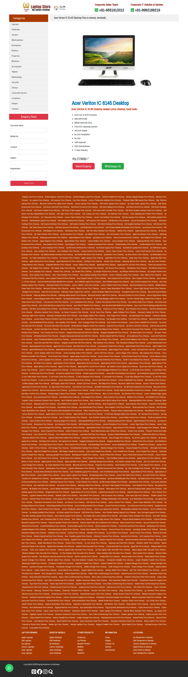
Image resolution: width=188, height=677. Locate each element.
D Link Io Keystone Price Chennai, (88, 377)
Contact (15, 109)
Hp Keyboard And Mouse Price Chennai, (78, 298)
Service (15, 88)
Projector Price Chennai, (104, 465)
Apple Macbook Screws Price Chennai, (70, 349)
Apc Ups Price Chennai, (157, 261)
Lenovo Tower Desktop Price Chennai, (79, 217)
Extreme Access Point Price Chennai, (63, 587)
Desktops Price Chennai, (93, 261)
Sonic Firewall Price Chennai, (147, 451)
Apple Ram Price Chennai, (140, 546)
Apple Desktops (55, 637)
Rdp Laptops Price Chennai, (150, 353)
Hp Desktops (54, 643)
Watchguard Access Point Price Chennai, (116, 617)
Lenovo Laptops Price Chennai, (87, 203)
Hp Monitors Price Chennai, (114, 254)
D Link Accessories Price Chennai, (82, 370)
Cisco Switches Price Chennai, (67, 434)
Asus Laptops (27, 649)
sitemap (57, 664)
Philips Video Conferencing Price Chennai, (104, 573)
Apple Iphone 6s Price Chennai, (88, 363)
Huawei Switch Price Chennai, (92, 570)
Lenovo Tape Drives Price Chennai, (143, 424)
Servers (15, 35)
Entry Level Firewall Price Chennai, (99, 451)
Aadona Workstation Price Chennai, (58, 604)
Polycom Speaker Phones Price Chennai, (64, 522)
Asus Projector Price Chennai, (137, 404)
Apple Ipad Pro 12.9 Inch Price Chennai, (132, 265)
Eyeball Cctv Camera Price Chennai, (84, 539)
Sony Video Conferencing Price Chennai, (104, 614)
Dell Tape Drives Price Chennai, (69, 214)
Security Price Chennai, (129, 536)
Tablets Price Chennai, (125, 231)
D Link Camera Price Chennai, (150, 465)
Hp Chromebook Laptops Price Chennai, (151, 373)
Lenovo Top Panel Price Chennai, (143, 349)
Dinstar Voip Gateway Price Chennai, (94, 529)
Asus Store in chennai (141, 649)
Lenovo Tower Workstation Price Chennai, (117, 288)
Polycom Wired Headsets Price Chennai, (137, 519)
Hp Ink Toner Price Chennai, (101, 312)
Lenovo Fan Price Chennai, (104, 353)
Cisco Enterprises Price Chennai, (82, 302)
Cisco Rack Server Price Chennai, (51, 444)
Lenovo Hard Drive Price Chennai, (104, 380)
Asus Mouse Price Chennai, (67, 407)
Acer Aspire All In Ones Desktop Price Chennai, (101, 516)
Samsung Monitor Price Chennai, (134, 261)
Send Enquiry (83, 166)
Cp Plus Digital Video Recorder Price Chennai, (113, 550)
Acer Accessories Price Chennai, (119, 234)
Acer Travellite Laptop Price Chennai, (79, 536)
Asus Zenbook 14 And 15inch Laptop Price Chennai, (109, 400)
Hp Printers (81, 640)
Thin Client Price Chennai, (143, 587)
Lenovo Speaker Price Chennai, (50, 360)
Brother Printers (83, 643)
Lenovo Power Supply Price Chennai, (76, 360)
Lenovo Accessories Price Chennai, (126, 237)
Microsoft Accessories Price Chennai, (54, 390)
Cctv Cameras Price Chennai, (150, 536)
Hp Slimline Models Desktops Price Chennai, (57, 254)
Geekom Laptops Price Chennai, (82, 624)
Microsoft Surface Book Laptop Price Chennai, (145, 488)
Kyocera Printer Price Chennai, (154, 522)
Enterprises (16, 46)
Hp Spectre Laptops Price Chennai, (69, 373)
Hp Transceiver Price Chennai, (52, 217)
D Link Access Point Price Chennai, (42, 373)
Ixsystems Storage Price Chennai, (42, 567)
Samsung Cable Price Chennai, (34, 315)
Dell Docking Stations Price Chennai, (60, 505)
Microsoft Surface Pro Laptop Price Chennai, (57, 203)
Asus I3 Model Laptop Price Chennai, (88, 281)
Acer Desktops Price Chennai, (68, 251)
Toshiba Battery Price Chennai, (126, 244)
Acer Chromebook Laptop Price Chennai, (115, 472)
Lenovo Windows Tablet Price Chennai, (106, 292)
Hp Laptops (26, 643)
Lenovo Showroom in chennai (144, 643)
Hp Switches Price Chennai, (119, 214)
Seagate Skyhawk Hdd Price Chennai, (115, 332)
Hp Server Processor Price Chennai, (75, 312)
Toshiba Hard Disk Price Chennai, (154, 434)
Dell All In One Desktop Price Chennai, (44, 309)
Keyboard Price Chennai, (116, 326)
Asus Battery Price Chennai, (69, 397)
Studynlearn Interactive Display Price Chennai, (113, 597)
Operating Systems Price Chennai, (146, 529)
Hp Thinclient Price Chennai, (149, 414)
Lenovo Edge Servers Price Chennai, (107, 519)
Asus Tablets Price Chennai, (151, 275)
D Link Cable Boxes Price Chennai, (35, 377)
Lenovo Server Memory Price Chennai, (134, 339)
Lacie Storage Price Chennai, (108, 339)
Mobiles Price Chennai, (136, 397)
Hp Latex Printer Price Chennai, (154, 475)
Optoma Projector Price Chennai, (111, 539)
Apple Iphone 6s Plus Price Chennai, (114, 363)
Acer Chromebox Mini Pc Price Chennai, (55, 519)
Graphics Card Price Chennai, (33, 197)
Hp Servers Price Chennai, (75, 502)
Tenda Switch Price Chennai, (132, 624)
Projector (16, 56)
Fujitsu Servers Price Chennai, (149, 607)
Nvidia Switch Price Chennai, (155, 556)
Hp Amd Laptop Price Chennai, (94, 373)
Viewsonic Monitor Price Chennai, (34, 438)
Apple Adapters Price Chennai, (51, 241)
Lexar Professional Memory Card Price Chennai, (52, 339)
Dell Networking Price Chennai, (99, 444)
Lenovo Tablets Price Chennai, (84, 265)
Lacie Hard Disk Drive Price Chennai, (93, 434)
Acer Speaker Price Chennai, (66, 322)
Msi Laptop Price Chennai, (68, 441)
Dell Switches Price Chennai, (155, 380)
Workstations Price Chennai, (56, 468)
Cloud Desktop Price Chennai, (126, 465)
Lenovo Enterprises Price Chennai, (116, 424)
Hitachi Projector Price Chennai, (78, 431)
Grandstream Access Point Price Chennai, (96, 594)
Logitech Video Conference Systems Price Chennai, (41, 400)
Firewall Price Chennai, (146, 444)
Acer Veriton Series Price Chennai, (141, 302)
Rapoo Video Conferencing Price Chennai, (75, 577)
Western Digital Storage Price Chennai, (140, 197)
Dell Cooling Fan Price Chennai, (94, 214)
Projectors (81, 637)
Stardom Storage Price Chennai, (113, 448)
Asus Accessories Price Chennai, (46, 397)
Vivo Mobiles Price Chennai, (156, 397)
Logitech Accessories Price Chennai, (112, 492)
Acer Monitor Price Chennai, (70, 309)
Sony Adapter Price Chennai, (76, 244)
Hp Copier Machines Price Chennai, (58, 465)
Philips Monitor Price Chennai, (33, 265)
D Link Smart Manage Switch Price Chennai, (121, 414)
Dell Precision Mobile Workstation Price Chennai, (123, 227)
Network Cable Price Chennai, (67, 495)
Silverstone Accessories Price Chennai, (49, 502)
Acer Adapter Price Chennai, (151, 237)
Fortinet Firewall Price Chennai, (113, 197)
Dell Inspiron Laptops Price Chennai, (129, 461)
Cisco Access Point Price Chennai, (56, 302)
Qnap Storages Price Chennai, (148, 427)
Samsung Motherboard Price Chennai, (92, 421)
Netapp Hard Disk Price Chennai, (58, 492)
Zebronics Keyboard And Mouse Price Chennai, (102, 329)
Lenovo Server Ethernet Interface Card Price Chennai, (54, 319)
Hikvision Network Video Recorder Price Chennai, (40, 553)
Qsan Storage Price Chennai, (53, 573)
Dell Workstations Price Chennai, (93, 227)
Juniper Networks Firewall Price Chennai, (150, 560)
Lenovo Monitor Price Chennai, (33, 414)
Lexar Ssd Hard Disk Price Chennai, (47, 343)
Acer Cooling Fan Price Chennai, (53, 332)
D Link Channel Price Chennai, (87, 482)
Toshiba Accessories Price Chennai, (100, 244)
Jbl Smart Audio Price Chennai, (141, 332)
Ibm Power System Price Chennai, (87, 499)
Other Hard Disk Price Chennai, (138, 495)
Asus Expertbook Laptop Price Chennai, (65, 478)
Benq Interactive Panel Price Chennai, (44, 577)
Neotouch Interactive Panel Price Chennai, (71, 614)
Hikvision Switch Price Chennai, (148, 543)
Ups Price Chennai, (80, 200)
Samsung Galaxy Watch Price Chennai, (72, 295)
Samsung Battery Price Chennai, (149, 241)
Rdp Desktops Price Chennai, (104, 343)
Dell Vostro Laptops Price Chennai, (113, 203)
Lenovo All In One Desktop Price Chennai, (121, 373)
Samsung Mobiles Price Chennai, (141, 400)
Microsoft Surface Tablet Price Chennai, (103, 295)
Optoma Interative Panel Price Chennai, (140, 539)
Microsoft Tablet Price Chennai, (130, 383)
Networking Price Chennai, (156, 526)
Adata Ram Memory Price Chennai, (51, 543)
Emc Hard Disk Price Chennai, (45, 485)
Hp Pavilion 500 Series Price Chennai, (89, 254)
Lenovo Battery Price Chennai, (99, 241)
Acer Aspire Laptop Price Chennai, (94, 478)
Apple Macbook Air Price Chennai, (42, 261)
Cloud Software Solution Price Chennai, (121, 458)
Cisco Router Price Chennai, (58, 356)
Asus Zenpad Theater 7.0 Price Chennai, (92, 278)
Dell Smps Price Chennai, (108, 383)
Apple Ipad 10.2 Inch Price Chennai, (35, 387)
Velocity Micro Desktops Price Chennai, (139, 611)
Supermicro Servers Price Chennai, (85, 611)
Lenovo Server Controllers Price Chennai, (90, 319)
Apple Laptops (27, 637)
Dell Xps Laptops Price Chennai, (134, 217)
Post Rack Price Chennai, (138, 319)
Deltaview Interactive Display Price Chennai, (46, 597)
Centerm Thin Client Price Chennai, (104, 590)
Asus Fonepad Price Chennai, (114, 404)
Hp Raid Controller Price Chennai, (47, 329)
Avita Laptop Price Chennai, (63, 499)
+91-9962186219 (147, 10)
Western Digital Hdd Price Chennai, (113, 336)
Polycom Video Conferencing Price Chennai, (127, 410)
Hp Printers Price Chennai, (82, 271)
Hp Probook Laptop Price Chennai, (109, 248)
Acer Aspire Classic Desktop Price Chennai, (135, 516)
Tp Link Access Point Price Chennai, (140, 505)
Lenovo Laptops (28, 646)
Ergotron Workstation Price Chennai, (82, 468)
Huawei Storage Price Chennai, (88, 617)
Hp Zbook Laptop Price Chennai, (69, 512)
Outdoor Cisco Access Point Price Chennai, (111, 302)
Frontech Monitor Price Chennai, (59, 600)
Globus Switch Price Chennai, (155, 621)
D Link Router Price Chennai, (140, 370)
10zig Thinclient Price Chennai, (131, 590)
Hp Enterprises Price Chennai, (66, 424)
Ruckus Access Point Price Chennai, (127, 594)
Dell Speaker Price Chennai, (117, 319)
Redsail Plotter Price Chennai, (144, 617)
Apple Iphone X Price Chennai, (124, 427)
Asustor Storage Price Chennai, (34, 560)
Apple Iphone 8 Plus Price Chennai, (99, 427)
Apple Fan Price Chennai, (63, 346)
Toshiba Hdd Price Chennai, (109, 556)
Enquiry (15, 104)
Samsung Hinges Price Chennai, (65, 421)
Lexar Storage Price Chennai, (33, 465)
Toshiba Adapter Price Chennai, (151, 244)
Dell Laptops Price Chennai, (61, 200)
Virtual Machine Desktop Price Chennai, (85, 448)
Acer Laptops (27, 653)
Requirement (15, 168)
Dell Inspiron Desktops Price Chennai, (55, 224)
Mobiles (80, 646)
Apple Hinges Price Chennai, (119, 349)
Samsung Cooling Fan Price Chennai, (152, 312)
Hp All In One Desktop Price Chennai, (136, 360)
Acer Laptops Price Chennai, (45, 251)
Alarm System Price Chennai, (144, 553)
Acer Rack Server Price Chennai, (46, 458)
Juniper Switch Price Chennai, (45, 570)
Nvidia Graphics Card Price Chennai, (58, 197)
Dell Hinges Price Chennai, (40, 268)
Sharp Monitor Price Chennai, (137, 604)
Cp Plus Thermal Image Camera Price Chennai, (144, 298)
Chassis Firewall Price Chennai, (137, 448)
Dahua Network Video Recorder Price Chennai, (114, 553)
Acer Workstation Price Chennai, (142, 499)
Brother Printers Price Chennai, (101, 390)
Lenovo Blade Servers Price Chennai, (133, 417)
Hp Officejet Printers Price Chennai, (133, 271)
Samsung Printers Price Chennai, (58, 285)
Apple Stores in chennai (142, 646)
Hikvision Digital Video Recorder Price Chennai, (76, 550)
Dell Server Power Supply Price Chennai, (77, 210)
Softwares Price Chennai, (57, 533)
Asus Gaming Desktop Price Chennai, (94, 275)
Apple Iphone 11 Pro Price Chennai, (59, 414)
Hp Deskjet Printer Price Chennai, (106, 271)
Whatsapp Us (113, 166)
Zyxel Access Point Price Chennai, (119, 587)
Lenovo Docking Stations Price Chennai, (89, 505)
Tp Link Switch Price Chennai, (117, 533)
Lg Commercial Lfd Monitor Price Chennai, (106, 360)
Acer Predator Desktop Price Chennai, (103, 417)
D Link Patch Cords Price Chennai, (62, 377)
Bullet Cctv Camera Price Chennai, (57, 539)
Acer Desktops (55, 653)
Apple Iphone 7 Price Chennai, (140, 363)
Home (107, 637)
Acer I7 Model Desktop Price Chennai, (73, 417)
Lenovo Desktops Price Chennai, (53, 248)
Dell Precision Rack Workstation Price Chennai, (65, 410)
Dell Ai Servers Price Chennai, (131, 522)
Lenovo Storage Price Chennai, (50, 427)
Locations (16, 98)
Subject (13, 157)
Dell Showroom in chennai (143, 640)
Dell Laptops (26, 640)
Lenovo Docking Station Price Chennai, (78, 353)
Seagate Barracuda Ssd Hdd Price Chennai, (83, 332)
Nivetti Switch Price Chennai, (68, 621)
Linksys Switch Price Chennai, (41, 617)
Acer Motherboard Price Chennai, (42, 322)
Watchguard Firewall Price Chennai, (85, 455)
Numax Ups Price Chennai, (59, 624)
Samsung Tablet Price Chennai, (89, 485)
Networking (17, 77)
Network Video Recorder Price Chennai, (90, 546)
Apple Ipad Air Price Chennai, (53, 461)
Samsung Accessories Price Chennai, (54, 237)
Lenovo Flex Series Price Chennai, (129, 475)
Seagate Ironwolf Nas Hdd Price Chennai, (76, 343)
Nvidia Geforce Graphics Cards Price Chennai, (89, 326)
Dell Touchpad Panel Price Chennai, (90, 268)
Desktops (16, 30)
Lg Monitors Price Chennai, (79, 390)
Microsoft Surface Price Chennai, (56, 288)
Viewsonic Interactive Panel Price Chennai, (140, 577)
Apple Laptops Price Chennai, (92, 258)
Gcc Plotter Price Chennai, (156, 600)
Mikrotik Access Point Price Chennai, (36, 594)
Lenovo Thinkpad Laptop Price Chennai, (124, 275)
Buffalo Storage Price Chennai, (95, 567)
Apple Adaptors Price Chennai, (80, 237)
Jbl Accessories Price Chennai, (143, 407)
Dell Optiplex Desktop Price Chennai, (71, 220)
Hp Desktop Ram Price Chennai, (46, 417)
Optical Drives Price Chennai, (143, 441)
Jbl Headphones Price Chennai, (138, 336)
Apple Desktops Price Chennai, (145, 421)
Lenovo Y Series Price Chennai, (154, 383)
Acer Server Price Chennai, (92, 309)
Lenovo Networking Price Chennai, (124, 444)
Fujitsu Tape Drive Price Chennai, (62, 584)
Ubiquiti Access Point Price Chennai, (35, 587)
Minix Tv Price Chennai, (112, 393)
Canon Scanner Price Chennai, (41, 421)
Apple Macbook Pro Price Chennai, (70, 261)
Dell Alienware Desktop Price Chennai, (135, 509)
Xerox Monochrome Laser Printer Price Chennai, (109, 431)
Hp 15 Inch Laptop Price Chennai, (144, 438)
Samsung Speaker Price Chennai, (58, 455)
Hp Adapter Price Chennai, (95, 234)
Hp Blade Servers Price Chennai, (150, 478)
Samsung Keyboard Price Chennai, (120, 421)
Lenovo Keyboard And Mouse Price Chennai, (74, 380)
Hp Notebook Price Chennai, (139, 482)
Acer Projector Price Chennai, (137, 309)
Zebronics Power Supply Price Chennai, (76, 292)
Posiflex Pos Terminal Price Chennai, (35, 478)
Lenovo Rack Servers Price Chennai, (149, 251)
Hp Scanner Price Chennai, (70, 258)
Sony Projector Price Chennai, (76, 444)
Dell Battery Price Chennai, (75, 231)
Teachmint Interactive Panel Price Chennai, (126, 621)
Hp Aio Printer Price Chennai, (111, 455)
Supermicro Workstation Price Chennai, (88, 604)
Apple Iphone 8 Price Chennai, (74, 427)
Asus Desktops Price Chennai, (41, 271)
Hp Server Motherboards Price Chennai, (122, 478)
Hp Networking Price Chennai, (140, 315)
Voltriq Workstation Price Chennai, (84, 600)
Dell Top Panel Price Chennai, (155, 461)
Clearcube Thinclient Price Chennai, (76, 590)
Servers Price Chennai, (112, 261)
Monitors (15, 61)
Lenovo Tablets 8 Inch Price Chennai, (115, 285)
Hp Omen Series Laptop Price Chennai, (142, 203)
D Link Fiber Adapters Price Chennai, (138, 377)
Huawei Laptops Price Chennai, (133, 614)
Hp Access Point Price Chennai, (151, 366)
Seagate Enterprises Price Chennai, (93, 441)
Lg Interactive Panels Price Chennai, (111, 346)
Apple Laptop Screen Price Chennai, (83, 356)
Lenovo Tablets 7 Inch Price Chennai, (86, 285)
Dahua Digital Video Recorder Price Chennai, (149, 550)
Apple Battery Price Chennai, (75, 241)
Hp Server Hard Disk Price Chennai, (57, 326)
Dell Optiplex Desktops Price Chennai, (138, 224)
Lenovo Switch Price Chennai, (48, 475)
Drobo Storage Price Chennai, (143, 567)
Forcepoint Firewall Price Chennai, (61, 563)
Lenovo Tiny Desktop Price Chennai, (107, 217)
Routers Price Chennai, (74, 543)
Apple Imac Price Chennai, (139, 258)
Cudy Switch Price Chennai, (40, 628)
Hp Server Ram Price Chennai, (72, 329)
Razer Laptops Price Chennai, (111, 611)
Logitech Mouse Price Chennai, (139, 492)
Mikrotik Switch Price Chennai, (59, 560)
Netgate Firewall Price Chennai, (108, 624)
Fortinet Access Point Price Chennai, (65, 594)
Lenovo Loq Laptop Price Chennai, (107, 509)
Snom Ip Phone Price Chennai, (120, 529)
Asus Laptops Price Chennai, (40, 275)
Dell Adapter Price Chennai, (53, 231)
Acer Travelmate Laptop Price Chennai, (84, 472)
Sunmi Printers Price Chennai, (141, 533)
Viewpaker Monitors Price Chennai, (59, 265)
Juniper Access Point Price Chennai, (92, 587)
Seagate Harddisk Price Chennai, (119, 441)
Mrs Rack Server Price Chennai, (85, 346)
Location (13, 147)
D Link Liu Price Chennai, (48, 380)
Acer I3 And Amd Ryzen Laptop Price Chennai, (56, 305)
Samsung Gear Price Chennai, (45, 404)
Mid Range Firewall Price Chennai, (72, 451)
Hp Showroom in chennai (142, 637)
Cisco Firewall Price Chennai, (124, 451)
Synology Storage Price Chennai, (101, 461)
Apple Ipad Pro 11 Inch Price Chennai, (92, 366)
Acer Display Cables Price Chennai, (92, 315)
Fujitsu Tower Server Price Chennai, (57, 611)
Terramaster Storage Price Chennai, (69, 567)
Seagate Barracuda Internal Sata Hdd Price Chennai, (79, 336)
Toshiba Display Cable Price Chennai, (36, 383)
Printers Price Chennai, (62, 271)
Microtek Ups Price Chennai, (83, 465)
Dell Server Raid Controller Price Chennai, (108, 210)
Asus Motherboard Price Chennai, (91, 407)
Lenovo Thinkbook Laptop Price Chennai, (77, 509)
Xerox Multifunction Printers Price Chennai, (147, 214)
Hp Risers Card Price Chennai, (137, 326)
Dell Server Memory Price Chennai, (112, 207)
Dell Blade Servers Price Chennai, (62, 482)
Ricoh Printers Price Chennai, (49, 509)
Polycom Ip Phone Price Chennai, (35, 624)
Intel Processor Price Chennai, (113, 495)
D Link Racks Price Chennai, (113, 377)
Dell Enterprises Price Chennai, (90, 424)
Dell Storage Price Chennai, (58, 448)
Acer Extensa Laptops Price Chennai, (69, 516)
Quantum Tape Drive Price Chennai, (88, 584)
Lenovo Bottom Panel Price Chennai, (135, 356)
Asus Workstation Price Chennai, (92, 607)
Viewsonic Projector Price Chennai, (95, 438)
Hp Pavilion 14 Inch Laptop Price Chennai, (123, 366)
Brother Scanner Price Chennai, (90, 393)
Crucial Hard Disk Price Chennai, (118, 546)
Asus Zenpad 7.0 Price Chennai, (144, 278)
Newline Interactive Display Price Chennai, (92, 580)
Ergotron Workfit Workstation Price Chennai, (124, 434)
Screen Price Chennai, (136, 431)
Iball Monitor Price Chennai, (114, 604)
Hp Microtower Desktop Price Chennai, (114, 482)
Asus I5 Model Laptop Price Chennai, (116, 281)
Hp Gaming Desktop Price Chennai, (42, 512)
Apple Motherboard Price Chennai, (42, 349)
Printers (15, 51)
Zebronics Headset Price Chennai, (47, 312)
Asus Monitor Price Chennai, (82, 387)
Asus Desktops (55, 649)
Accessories (16, 67)
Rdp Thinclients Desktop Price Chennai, (131, 343)
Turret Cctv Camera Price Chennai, (43, 550)
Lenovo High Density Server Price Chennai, (150, 288)
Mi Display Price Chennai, (39, 488)
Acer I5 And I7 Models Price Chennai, (87, 305)
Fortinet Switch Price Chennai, (76, 573)
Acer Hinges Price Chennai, (117, 315)
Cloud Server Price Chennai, (70, 458)
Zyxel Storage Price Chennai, (119, 567)
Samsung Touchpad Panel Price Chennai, (62, 315)
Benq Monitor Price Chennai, (155, 410)
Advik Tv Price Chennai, (38, 448)
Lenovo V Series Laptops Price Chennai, (54, 370)
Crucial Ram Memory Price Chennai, (53, 526)
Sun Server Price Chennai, (67, 485)
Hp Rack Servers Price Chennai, (137, 254)
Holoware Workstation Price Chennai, (115, 499)
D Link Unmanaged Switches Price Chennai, (112, 370)
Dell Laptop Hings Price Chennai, (63, 268)
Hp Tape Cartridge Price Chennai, (138, 468)
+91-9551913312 (111, 10)
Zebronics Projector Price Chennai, (107, 536)
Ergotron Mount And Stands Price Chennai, (64, 438)
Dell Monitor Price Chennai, (137, 268)
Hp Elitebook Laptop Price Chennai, (136, 248)
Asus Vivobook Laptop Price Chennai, (75, 400)
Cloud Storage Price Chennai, (94, 458)
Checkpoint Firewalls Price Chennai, (120, 560)
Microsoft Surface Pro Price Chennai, (132, 295)
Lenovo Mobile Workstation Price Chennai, (66, 488)
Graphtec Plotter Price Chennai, (133, 600)
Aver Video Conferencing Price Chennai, (60, 580)
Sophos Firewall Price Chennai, (64, 617)
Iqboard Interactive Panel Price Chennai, (147, 597)
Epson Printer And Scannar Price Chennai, (139, 455)
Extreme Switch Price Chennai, (117, 570)
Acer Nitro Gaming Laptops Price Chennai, (38, 516)
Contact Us (109, 643)
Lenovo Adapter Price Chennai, (124, 241)
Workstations (17, 40)
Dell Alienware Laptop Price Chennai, (43, 220)
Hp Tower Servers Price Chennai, (47, 234)
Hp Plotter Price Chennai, (43, 363)
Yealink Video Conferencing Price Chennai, (150, 584)
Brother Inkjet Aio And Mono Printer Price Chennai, (132, 390)
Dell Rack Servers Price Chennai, (67, 227)
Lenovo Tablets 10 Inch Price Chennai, (85, 288)
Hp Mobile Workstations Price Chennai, (108, 387)
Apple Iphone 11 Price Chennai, (45, 366)
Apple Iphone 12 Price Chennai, (142, 472)
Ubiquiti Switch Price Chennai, (132, 556)
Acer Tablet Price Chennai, (82, 519)
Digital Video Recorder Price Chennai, (61, 546)
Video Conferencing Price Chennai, (97, 410)
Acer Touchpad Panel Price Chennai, (92, 322)
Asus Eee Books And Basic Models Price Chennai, (56, 281)
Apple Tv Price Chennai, (67, 366)
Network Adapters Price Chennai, (34, 529)
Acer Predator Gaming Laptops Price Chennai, (119, 512)
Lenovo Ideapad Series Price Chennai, (48, 298)
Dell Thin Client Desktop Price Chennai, (101, 231)
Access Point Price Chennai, (115, 505)
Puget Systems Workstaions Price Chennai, (121, 607)
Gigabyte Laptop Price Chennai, (42, 614)
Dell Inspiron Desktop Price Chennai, (83, 224)
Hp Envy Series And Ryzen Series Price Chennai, (51, 472)
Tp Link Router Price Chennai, (96, 543)
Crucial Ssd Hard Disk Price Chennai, (132, 526)
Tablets (15, 72)
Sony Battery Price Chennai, (53, 244)
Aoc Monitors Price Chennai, (132, 393)
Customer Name (16, 125)
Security (15, 83)
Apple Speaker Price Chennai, (97, 349)
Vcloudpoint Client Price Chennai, (134, 292)
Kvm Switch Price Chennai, (90, 495)
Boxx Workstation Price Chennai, (42, 607)
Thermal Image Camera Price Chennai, (62, 393)
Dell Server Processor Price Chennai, (85, 207)
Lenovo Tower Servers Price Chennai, (120, 251)
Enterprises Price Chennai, (44, 424)
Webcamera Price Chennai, (116, 488)
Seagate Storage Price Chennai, (137, 563)
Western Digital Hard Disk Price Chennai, (49, 536)
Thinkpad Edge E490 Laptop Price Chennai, (139, 200)
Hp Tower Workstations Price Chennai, (44, 258)
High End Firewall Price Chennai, (46, 451)
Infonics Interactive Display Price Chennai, (79, 597)
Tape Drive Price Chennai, (39, 584)
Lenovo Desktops (56, 646)
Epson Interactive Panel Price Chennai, (94, 621)
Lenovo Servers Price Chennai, (93, 251)
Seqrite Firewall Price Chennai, (112, 563)
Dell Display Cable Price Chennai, (63, 383)
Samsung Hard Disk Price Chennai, (122, 543)
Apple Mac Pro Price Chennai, (116, 258)
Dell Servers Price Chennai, (97, 502)
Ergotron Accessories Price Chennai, (110, 468)
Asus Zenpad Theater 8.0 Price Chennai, (61, 278)
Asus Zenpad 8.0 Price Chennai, (119, 278)
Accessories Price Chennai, (152, 227)
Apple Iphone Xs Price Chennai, (149, 458)
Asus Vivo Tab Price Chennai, (91, 404)
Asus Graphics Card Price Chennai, (118, 407)
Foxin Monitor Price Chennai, (45, 621)
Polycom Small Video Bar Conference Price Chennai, (99, 522)
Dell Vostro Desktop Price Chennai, (110, 224)
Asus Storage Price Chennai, (120, 438)
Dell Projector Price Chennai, (97, 220)
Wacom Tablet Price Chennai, (94, 488)
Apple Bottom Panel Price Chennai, (139, 346)
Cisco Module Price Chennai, (143, 485)
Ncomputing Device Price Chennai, (103, 475)
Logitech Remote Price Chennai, (42, 495)
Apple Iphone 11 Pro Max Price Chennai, (89, 414)
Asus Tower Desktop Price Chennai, (65, 275)
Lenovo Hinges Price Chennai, (127, 353)
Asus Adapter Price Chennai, (91, 397)
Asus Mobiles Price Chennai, (68, 404)
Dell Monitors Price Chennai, (119, 220)
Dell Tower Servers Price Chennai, (42, 227)
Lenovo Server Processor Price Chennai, (136, 329)
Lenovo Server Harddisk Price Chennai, (143, 322)
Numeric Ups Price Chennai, (87, 383)
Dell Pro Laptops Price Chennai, (86, 556)
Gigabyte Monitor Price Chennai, (67, 607)
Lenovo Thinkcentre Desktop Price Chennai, (105, 200)
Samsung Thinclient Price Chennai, (47, 590)
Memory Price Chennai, (30, 526)
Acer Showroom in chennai (143, 653)
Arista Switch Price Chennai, (69, 570)
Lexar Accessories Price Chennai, (83, 339)
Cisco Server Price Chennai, (44, 434)
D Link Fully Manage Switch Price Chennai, (110, 298)
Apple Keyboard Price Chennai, (41, 346)
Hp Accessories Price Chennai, (72, 234)
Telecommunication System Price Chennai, (63, 529)
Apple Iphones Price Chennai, (146, 231)
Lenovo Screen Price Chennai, (109, 356)
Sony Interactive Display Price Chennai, (123, 580)
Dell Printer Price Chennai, (91, 512)
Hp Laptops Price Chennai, (40, 200)
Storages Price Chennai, (31, 292)
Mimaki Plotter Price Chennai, (109, 600)
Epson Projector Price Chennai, (53, 431)
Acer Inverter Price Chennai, (117, 322)
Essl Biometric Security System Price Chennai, (57, 556)
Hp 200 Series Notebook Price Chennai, (80, 248)
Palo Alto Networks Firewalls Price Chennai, (88, 560)
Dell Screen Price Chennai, (115, 268)
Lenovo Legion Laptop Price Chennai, (74, 475)
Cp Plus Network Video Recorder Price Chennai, (78, 553)
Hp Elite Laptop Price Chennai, (106, 526)
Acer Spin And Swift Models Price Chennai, (117, 305)
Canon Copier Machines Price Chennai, (148, 502)
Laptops (15, 24)
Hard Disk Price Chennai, (51, 292)
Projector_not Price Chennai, (114, 309)
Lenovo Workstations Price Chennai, (144, 220)
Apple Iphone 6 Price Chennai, (65, 363)
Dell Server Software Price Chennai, (47, 210)
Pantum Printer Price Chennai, (41, 499)
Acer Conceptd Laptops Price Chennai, (151, 512)
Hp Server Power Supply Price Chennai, (116, 485)
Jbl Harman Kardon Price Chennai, (46, 336)
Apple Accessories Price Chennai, (146, 234)
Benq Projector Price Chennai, (115, 397)
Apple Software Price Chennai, (125, 312)
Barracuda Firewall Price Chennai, (35, 563)
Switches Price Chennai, (96, 533)
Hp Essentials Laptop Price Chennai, (81, 526)
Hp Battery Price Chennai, (102, 237)
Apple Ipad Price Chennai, (107, 265)
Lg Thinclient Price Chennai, (155, 590)
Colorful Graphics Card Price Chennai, (87, 197)
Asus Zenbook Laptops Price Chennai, (144, 281)
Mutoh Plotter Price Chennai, (33, 604)
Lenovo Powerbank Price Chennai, (131, 380)
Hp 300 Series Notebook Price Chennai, (138, 387)
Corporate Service (19, 93)
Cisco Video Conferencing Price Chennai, (118, 584)
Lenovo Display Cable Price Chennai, (48, 353)
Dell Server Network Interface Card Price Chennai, (144, 210)
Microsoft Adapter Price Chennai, (142, 285)
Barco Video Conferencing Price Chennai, (107, 577)
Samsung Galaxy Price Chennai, (45, 295)
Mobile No (14, 136)
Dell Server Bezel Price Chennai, (138, 207)
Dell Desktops (54, 640)
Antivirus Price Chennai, (77, 533)
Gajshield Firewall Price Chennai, (87, 563)
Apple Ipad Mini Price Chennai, (76, 461)
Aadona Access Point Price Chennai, (135, 573)
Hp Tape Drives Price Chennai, (60, 387)
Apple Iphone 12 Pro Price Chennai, (84, 492)
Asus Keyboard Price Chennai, (45, 407)
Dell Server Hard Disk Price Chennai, (56, 207)
